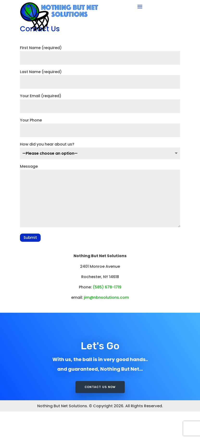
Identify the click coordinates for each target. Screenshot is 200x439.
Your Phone (100, 152)
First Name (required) (100, 80)
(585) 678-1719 (107, 314)
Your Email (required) (100, 128)
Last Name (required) (100, 104)
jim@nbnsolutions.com (106, 325)
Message (100, 223)
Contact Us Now (100, 407)
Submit (30, 264)
